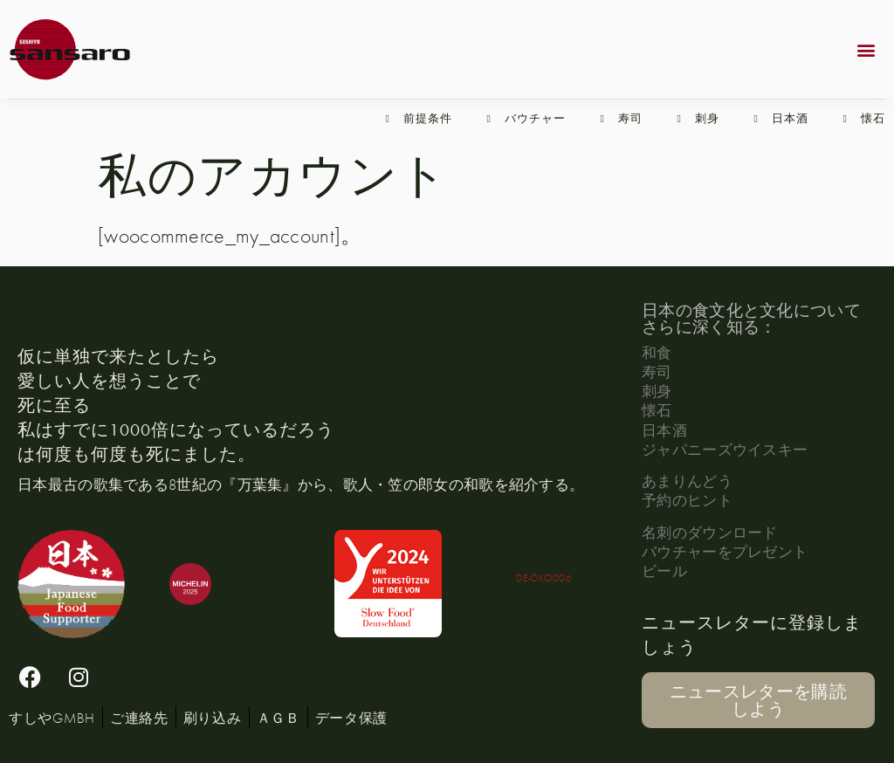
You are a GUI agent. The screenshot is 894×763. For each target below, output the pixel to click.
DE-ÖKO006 (544, 577)
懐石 (657, 410)
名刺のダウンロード (710, 532)
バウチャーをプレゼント (725, 551)
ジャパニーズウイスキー (725, 449)
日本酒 (664, 430)
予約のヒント (687, 500)
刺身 (657, 391)
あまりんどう (687, 481)
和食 (657, 352)
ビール (664, 570)
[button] (866, 49)
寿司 (657, 371)
